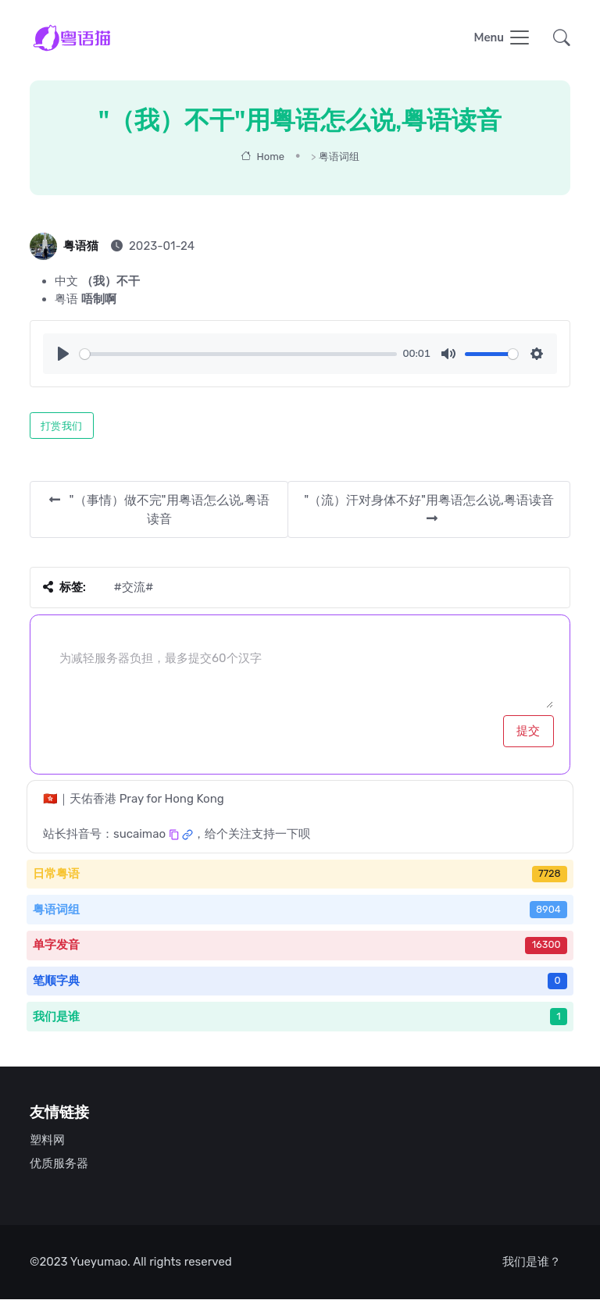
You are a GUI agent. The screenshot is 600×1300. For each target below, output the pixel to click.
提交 (528, 732)
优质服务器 (59, 1164)
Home (262, 157)
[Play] (63, 354)
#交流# (133, 588)
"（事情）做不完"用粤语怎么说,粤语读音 (159, 510)
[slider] (238, 354)
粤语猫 (80, 247)
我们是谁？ (531, 1262)
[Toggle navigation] (502, 39)
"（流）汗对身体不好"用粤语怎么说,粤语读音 (429, 509)
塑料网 (47, 1141)
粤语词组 (339, 157)
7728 (549, 874)
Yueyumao (98, 1262)
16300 (546, 945)
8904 (548, 910)
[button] (557, 39)
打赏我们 (62, 427)
